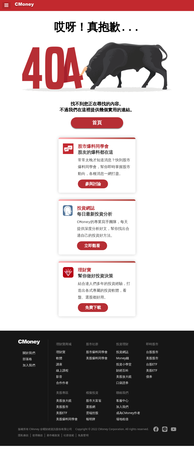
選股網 (90, 410)
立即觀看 (92, 248)
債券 (149, 380)
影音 (59, 380)
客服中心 (122, 403)
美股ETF (151, 373)
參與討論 (93, 186)
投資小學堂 (124, 367)
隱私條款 (23, 438)
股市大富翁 (93, 403)
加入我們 (29, 368)
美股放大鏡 (124, 380)
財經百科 (122, 373)
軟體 (59, 361)
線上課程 (62, 373)
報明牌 (90, 422)
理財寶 (60, 355)
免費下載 (93, 310)
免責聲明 (83, 438)
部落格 (27, 362)
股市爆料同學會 (97, 355)
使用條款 (37, 438)
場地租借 (122, 422)
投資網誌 (122, 355)
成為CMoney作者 (128, 416)
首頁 (97, 124)
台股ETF (151, 367)
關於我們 (29, 356)
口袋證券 (122, 386)
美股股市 (152, 361)
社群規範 (69, 438)
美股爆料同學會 (97, 361)
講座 (59, 367)
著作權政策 (53, 438)
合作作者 (62, 386)
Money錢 (122, 361)
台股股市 (152, 355)
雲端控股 (92, 416)
